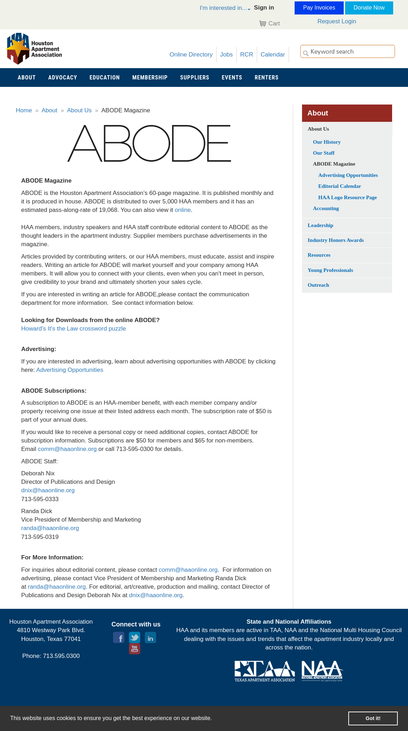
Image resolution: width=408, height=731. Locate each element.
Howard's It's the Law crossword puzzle (73, 328)
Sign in (264, 7)
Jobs (226, 54)
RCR (246, 54)
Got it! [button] (373, 718)
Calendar (273, 54)
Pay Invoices (319, 8)
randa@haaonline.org (50, 528)
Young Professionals (330, 270)
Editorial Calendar (339, 186)
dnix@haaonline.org (48, 490)
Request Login (337, 21)
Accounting (326, 208)
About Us (79, 110)
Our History (327, 142)
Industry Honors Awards (336, 240)
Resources (319, 255)
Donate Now (369, 8)
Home (24, 110)
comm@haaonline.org (188, 569)
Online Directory (191, 54)
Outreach (318, 285)
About (49, 110)
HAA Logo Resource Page (347, 197)
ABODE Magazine (334, 164)
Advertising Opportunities (70, 370)
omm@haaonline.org (69, 449)
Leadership (320, 225)
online (183, 210)
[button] (217, 9)
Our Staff (324, 153)
